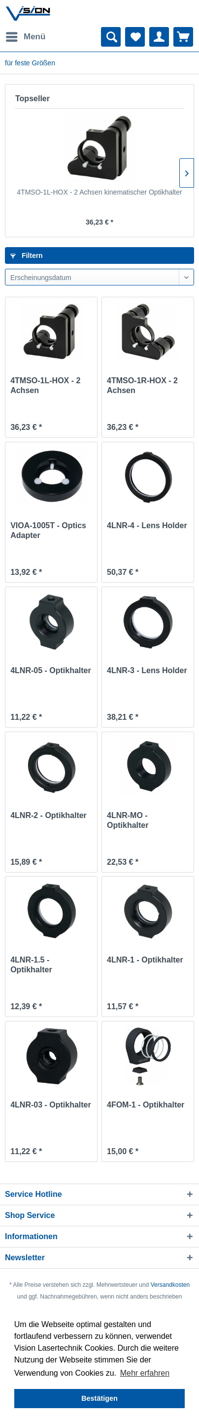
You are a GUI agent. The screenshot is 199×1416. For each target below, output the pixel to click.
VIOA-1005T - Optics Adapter (48, 530)
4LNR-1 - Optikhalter (145, 960)
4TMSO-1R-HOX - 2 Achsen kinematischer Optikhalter (142, 386)
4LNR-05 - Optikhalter (50, 670)
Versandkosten (170, 1284)
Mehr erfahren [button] (145, 1373)
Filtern (26, 255)
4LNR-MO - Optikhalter (127, 820)
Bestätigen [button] (99, 1398)
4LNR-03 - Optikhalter (50, 1105)
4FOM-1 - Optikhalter (145, 1105)
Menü (25, 35)
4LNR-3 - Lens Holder (147, 670)
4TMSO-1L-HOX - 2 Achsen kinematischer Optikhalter (99, 192)
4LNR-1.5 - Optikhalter (31, 965)
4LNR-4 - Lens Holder (147, 525)
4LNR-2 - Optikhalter (48, 815)
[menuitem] (25, 37)
